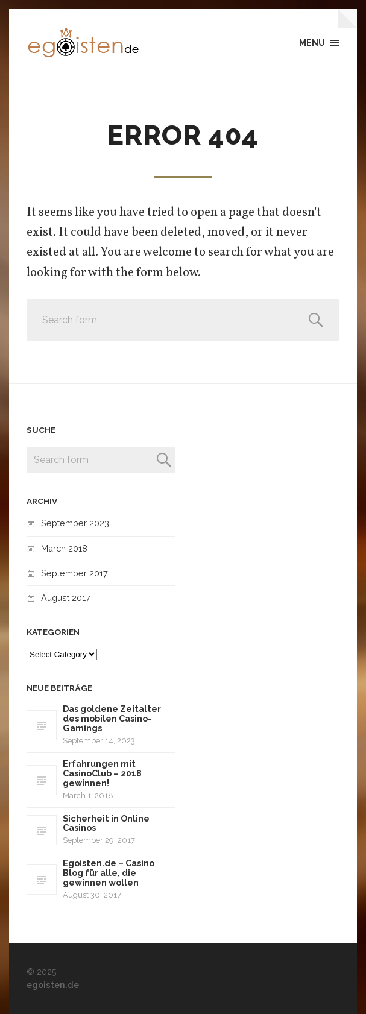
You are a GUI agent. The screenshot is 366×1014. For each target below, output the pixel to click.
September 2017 (74, 573)
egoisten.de (53, 985)
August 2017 (65, 598)
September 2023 (75, 523)
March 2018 (64, 548)
